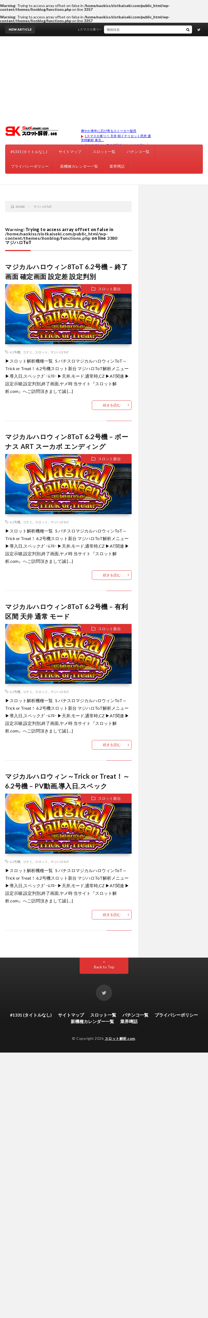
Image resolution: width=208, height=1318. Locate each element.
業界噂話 (117, 166)
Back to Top (104, 967)
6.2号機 (15, 352)
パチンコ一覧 (138, 151)
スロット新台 (109, 289)
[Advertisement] (104, 77)
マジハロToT (59, 352)
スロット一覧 (104, 151)
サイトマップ (69, 151)
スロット (41, 352)
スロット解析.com (120, 1038)
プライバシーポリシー (30, 166)
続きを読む (112, 405)
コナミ (27, 352)
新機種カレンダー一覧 (79, 166)
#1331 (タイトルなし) (29, 151)
